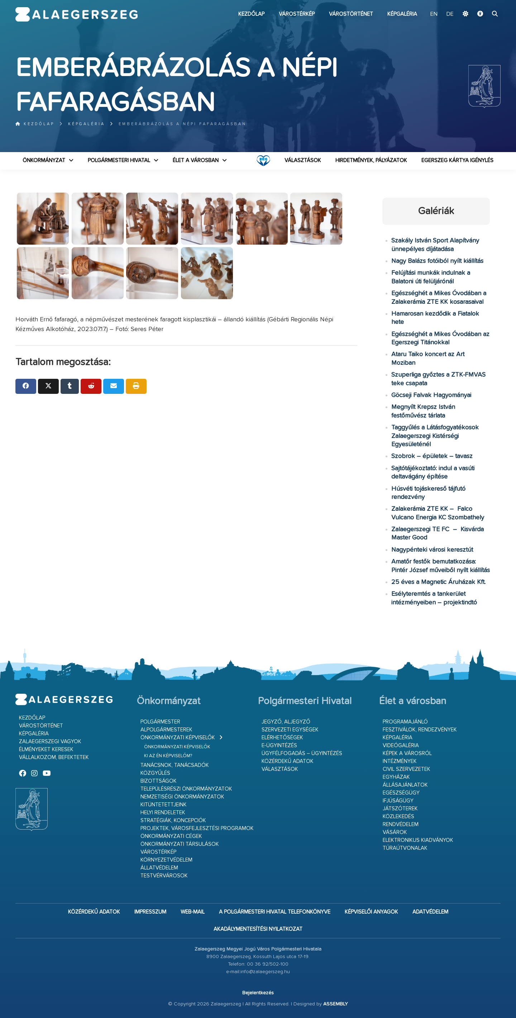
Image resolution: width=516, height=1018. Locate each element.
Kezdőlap (251, 14)
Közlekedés (398, 816)
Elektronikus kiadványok (418, 840)
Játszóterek (400, 808)
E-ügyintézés (279, 745)
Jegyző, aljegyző (286, 722)
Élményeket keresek (46, 749)
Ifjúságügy (398, 800)
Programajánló (405, 722)
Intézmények (400, 761)
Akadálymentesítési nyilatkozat (258, 929)
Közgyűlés (155, 773)
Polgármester (160, 722)
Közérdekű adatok (288, 761)
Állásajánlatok (405, 785)
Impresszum (150, 912)
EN (434, 14)
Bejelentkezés (258, 992)
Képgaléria (402, 14)
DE (450, 14)
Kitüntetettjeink (163, 804)
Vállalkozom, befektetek (54, 757)
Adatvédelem (430, 912)
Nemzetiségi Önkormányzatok (182, 797)
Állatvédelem (159, 868)
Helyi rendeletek (162, 812)
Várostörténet (351, 14)
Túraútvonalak (405, 848)
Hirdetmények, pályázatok (371, 160)
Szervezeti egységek (290, 729)
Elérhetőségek (282, 737)
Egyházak (396, 777)
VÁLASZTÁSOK (303, 160)
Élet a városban (196, 160)
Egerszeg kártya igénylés (457, 160)
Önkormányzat (44, 160)
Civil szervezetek (406, 769)
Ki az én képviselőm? (168, 756)
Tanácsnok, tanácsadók (174, 765)
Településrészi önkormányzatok (186, 789)
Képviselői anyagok (371, 912)
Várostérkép (297, 14)
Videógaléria (401, 745)
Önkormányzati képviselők (177, 737)
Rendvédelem (401, 824)
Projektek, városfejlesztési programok (197, 828)
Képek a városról (407, 753)
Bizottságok (158, 781)
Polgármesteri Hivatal (119, 160)
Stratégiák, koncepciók (173, 820)
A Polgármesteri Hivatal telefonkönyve (274, 912)
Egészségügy (401, 793)
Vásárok (395, 832)
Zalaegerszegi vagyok (50, 741)
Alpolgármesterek (166, 729)
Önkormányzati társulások (179, 844)
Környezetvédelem (166, 860)
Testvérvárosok (164, 875)
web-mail (193, 912)
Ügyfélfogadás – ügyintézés (302, 753)
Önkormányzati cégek (171, 836)
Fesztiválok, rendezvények (420, 729)
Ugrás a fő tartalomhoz (483, 3)
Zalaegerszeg (76, 14)
